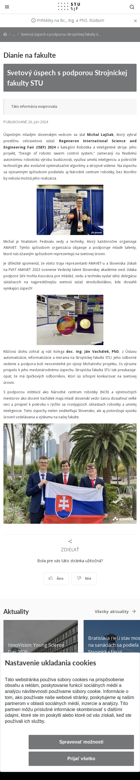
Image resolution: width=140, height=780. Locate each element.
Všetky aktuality (112, 611)
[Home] (5, 34)
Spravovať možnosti (81, 741)
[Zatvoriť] (7, 7)
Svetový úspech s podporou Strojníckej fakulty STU (67, 78)
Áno (56, 578)
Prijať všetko (81, 758)
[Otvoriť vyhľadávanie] (132, 7)
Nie (84, 578)
